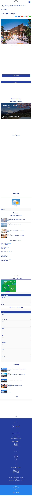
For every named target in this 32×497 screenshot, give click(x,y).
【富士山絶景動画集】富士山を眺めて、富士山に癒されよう (16, 479)
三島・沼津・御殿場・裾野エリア (16, 437)
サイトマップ (16, 491)
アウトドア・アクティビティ (16, 456)
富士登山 (16, 464)
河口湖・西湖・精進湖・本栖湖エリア (16, 436)
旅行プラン (16, 462)
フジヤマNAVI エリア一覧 (16, 470)
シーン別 (16, 463)
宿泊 (16, 455)
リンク (16, 492)
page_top (16, 416)
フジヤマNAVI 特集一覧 (16, 474)
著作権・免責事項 (16, 489)
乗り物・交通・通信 (16, 461)
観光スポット (16, 453)
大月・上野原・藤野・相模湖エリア (16, 448)
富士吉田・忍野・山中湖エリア (16, 435)
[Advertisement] (16, 53)
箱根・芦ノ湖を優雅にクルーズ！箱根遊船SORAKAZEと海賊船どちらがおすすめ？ (16, 480)
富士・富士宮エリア (16, 438)
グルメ (16, 454)
